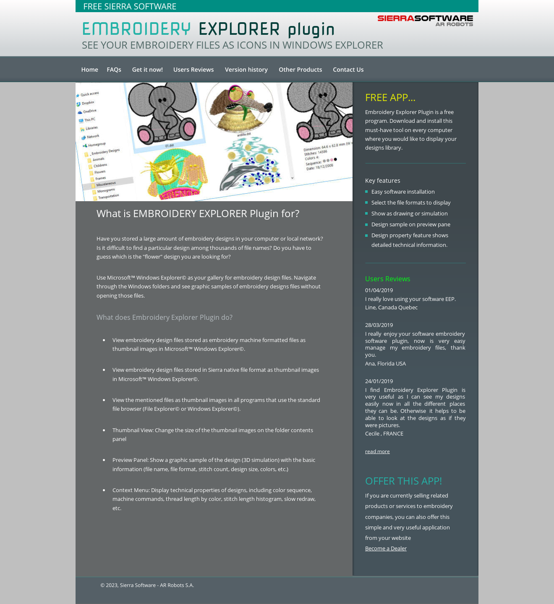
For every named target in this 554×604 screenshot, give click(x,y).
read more (377, 451)
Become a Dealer (386, 548)
